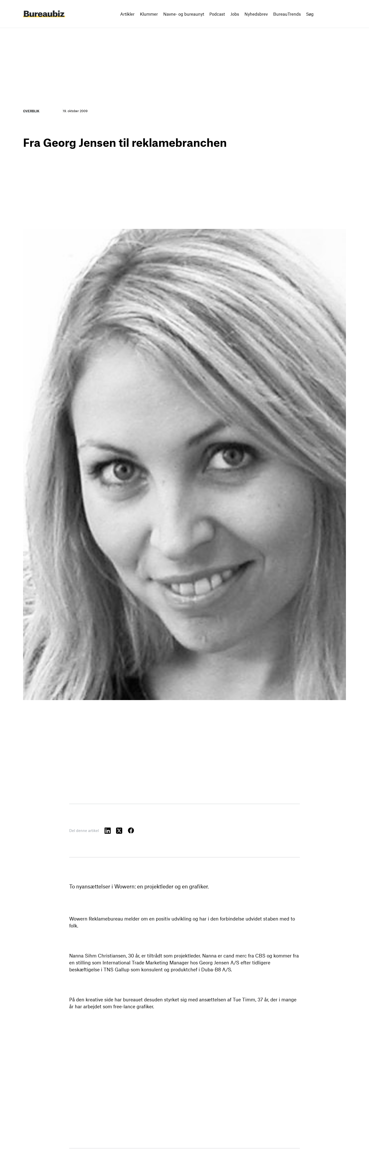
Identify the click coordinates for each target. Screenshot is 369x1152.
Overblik (31, 111)
